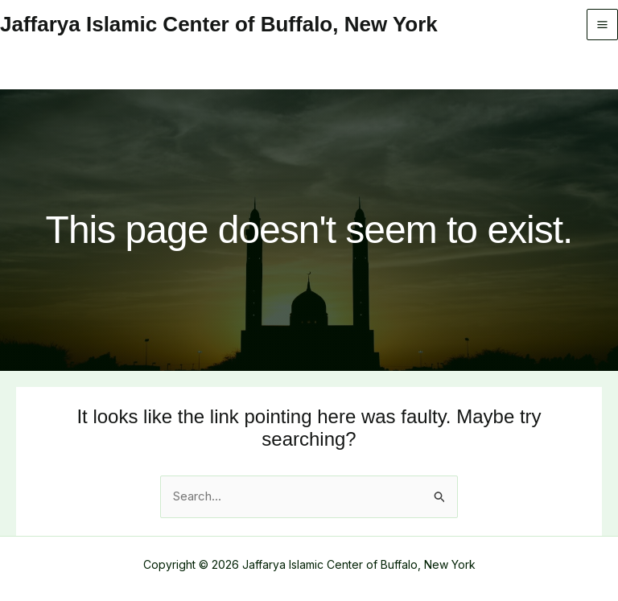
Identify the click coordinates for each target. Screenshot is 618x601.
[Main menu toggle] (603, 25)
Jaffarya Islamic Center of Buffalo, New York (219, 24)
